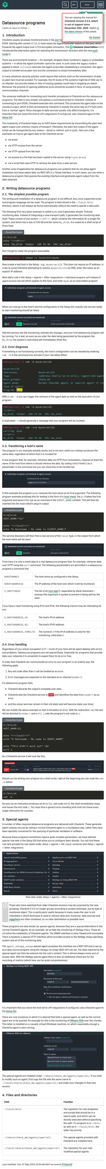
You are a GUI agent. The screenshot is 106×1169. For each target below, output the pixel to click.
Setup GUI (7, 117)
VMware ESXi (77, 1020)
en (73, 5)
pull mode (60, 39)
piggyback (14, 919)
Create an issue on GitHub (14, 28)
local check (70, 496)
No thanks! (94, 37)
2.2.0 (87, 5)
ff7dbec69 (67, 1164)
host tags (53, 590)
